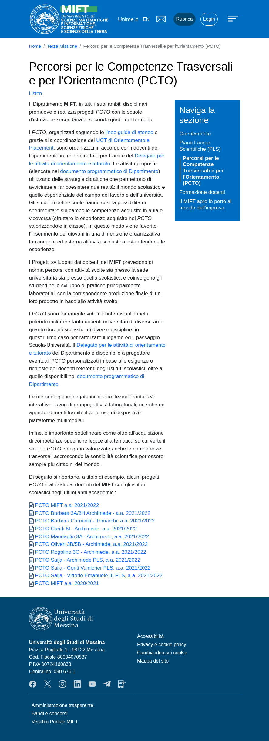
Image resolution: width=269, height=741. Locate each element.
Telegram (107, 684)
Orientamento (195, 133)
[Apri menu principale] (233, 18)
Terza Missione (62, 46)
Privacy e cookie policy (161, 644)
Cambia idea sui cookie (162, 652)
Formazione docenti (202, 192)
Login (209, 19)
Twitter (47, 684)
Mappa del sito (153, 660)
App (122, 684)
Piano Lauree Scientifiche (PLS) (200, 146)
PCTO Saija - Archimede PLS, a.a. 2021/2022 (87, 560)
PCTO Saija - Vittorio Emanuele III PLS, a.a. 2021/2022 (99, 575)
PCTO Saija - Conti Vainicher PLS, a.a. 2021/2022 (93, 568)
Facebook (32, 684)
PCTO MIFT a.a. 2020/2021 (67, 583)
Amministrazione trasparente (62, 705)
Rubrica (184, 19)
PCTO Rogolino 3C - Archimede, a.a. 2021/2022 (90, 552)
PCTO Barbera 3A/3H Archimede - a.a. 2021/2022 (92, 513)
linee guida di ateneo (129, 132)
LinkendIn (77, 684)
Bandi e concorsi (49, 713)
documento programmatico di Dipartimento (109, 171)
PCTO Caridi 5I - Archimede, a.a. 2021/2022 (86, 529)
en (146, 19)
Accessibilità (150, 636)
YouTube (92, 684)
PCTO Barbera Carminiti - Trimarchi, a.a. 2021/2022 (95, 521)
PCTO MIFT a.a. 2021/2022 (67, 505)
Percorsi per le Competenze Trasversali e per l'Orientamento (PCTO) (203, 170)
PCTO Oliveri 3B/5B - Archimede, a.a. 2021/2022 (91, 544)
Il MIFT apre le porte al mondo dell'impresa (206, 204)
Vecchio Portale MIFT (55, 721)
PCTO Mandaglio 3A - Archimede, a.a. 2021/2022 (92, 536)
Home (35, 46)
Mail (161, 19)
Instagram (62, 684)
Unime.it (128, 19)
